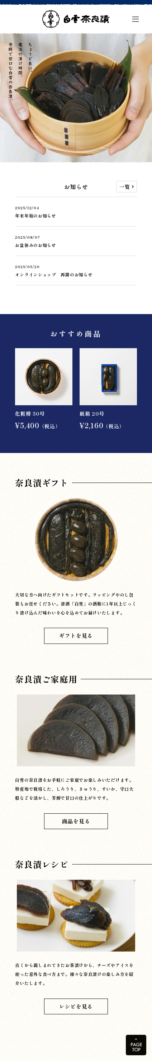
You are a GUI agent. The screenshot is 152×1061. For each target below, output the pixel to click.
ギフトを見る (76, 635)
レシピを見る (76, 1006)
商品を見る (76, 821)
